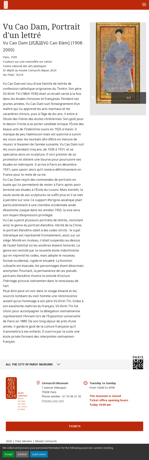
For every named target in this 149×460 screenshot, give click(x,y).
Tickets (75, 426)
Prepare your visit (53, 401)
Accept (8, 454)
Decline (22, 454)
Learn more (39, 454)
